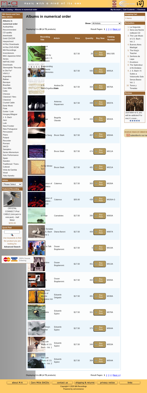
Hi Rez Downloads (11, 44)
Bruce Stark (59, 135)
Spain (5, 158)
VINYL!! (6, 73)
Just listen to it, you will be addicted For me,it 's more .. (133, 115)
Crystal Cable (9, 103)
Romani (6, 143)
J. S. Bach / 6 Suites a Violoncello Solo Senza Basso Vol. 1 (137, 76)
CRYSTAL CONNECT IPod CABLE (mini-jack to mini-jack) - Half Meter (12, 214)
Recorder (7, 141)
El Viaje (44, 216)
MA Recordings (81, 386)
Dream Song (46, 135)
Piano (5, 135)
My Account (116, 10)
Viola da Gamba (10, 170)
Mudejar (44, 119)
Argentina (7, 76)
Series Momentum (11, 152)
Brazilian (6, 85)
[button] (100, 54)
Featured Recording (10, 189)
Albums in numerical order (26, 10)
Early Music (8, 106)
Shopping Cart (131, 14)
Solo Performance (10, 155)
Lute (5, 123)
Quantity (89, 38)
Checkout (141, 10)
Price (77, 38)
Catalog (9, 10)
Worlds (44, 280)
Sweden (6, 161)
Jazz (5, 120)
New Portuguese (10, 129)
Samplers (7, 149)
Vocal (5, 173)
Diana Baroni (59, 232)
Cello (5, 91)
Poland (6, 138)
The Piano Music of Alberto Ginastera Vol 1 (47, 296)
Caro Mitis (7, 88)
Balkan (6, 79)
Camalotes (58, 216)
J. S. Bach (7, 117)
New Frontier (8, 126)
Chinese (6, 94)
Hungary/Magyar (10, 114)
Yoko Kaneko (8, 176)
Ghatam (44, 103)
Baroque (6, 82)
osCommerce (78, 389)
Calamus (58, 183)
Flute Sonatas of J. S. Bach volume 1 (47, 232)
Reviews (128, 93)
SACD (5, 146)
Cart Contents (129, 10)
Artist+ (57, 38)
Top (2, 10)
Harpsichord (8, 41)
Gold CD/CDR (9, 38)
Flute (5, 108)
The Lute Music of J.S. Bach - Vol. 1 (46, 344)
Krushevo (134, 62)
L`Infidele (45, 312)
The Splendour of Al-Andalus (46, 183)
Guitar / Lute (8, 111)
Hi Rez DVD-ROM (11, 47)
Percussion (7, 132)
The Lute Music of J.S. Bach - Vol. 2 (46, 361)
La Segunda (135, 27)
